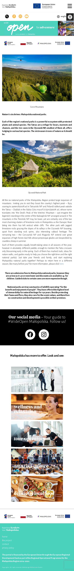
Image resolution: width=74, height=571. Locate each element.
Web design (26, 567)
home (4, 537)
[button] (70, 6)
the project (7, 540)
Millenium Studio (36, 567)
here (61, 264)
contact (5, 544)
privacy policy (8, 548)
